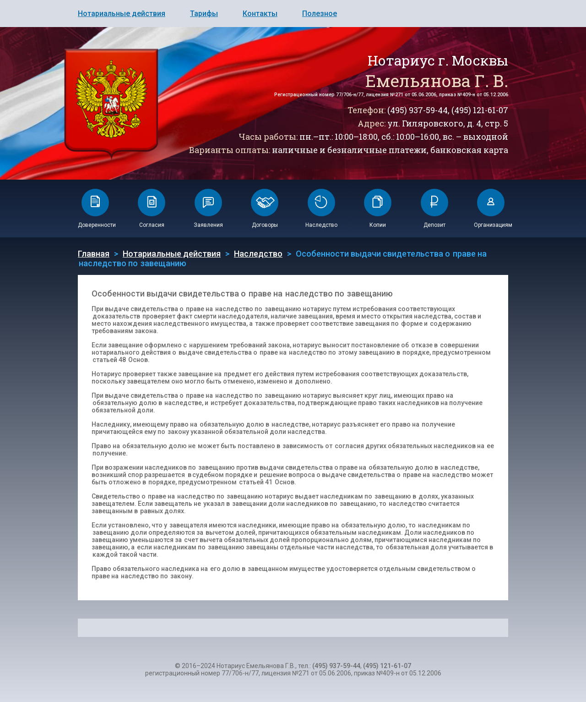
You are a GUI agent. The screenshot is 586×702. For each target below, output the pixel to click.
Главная (93, 253)
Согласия (151, 225)
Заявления (208, 225)
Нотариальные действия (121, 13)
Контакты (260, 13)
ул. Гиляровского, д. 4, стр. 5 (447, 123)
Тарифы (204, 13)
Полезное (319, 13)
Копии (377, 225)
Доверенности (97, 225)
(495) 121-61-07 (479, 109)
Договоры (265, 225)
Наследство (321, 225)
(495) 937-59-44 (417, 109)
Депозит (434, 225)
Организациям (493, 225)
